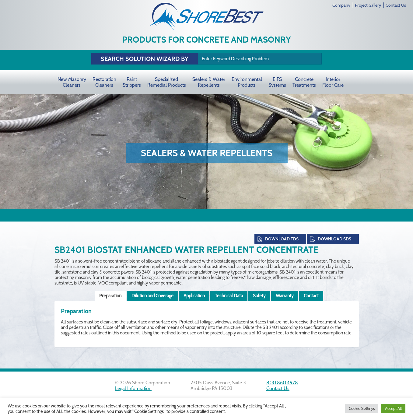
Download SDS (334, 239)
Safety (259, 296)
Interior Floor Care (333, 82)
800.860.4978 (282, 383)
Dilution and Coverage (152, 296)
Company (341, 5)
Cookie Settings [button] (362, 408)
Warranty (285, 296)
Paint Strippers (132, 82)
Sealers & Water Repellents (208, 82)
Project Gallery (368, 5)
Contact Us (396, 5)
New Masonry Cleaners (72, 82)
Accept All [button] (393, 408)
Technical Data (229, 296)
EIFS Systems (277, 82)
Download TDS (282, 239)
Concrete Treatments (304, 82)
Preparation (110, 296)
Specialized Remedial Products (166, 82)
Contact (311, 296)
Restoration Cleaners (104, 82)
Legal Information (133, 388)
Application (194, 296)
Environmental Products (247, 82)
